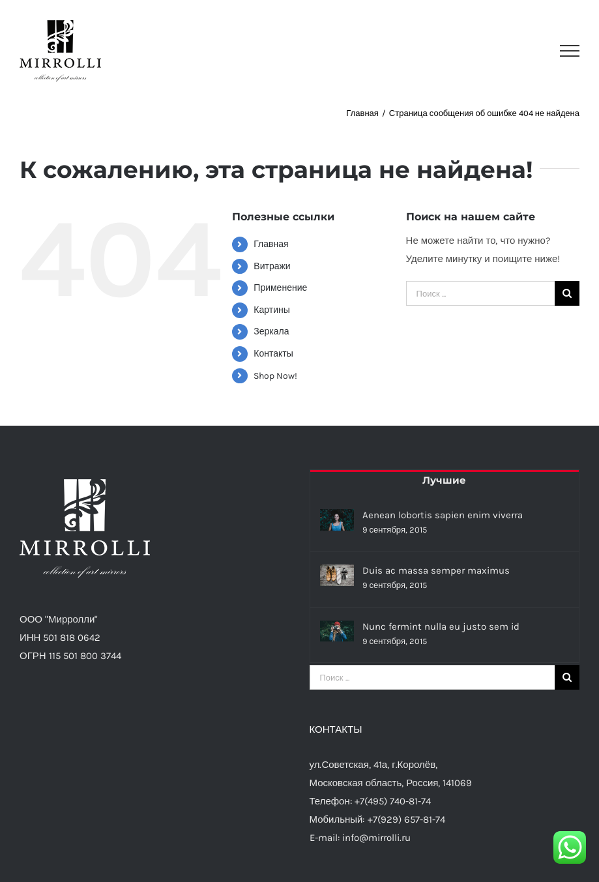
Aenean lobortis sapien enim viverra (442, 515)
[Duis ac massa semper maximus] (337, 575)
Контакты (273, 353)
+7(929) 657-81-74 (406, 819)
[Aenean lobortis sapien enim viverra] (337, 520)
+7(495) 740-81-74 (393, 801)
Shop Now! (275, 375)
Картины (271, 310)
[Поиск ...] (480, 293)
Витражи (272, 266)
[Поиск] (567, 293)
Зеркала (271, 331)
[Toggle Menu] (569, 51)
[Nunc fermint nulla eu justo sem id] (337, 631)
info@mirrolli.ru (376, 838)
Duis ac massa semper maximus (436, 570)
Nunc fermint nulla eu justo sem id (440, 626)
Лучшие (444, 480)
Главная (271, 244)
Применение (280, 287)
